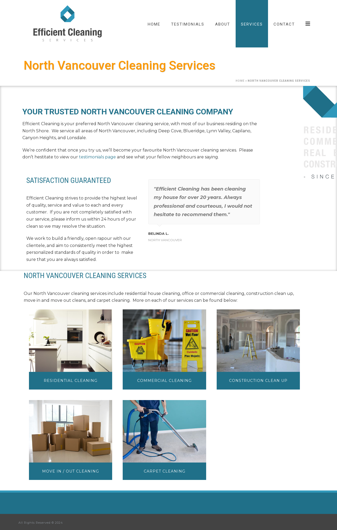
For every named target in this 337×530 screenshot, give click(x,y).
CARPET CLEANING (164, 471)
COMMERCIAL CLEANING (164, 380)
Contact (284, 24)
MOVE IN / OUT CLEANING (70, 471)
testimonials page (97, 156)
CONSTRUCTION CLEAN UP (258, 380)
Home (240, 80)
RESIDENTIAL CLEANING (70, 380)
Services (252, 24)
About (222, 24)
